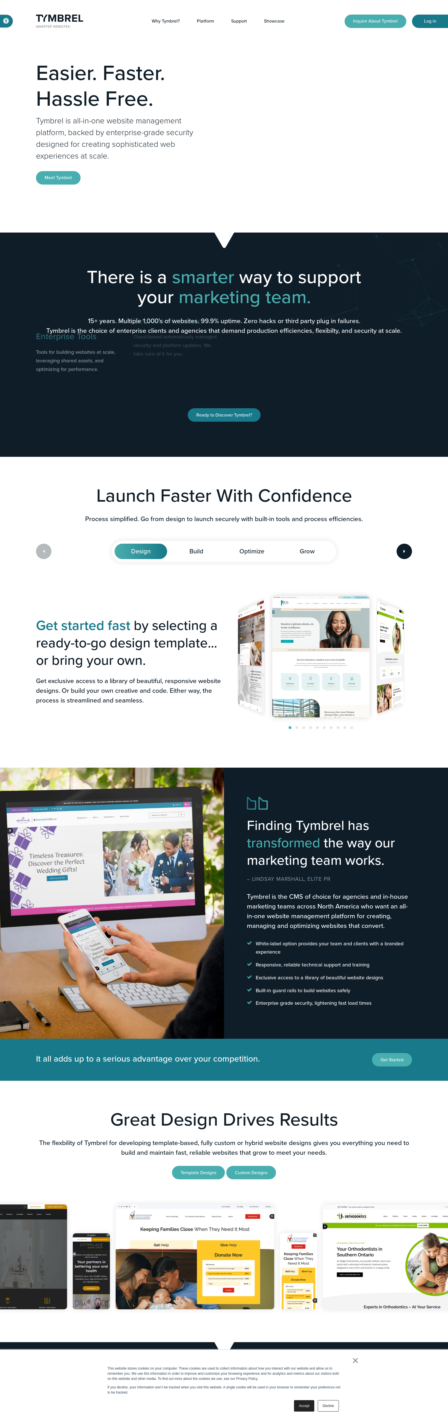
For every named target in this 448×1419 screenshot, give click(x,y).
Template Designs (198, 1172)
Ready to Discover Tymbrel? (224, 415)
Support (239, 21)
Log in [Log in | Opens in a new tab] (430, 21)
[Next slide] (404, 551)
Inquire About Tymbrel (375, 21)
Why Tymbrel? (166, 21)
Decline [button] (328, 1406)
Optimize (251, 551)
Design (141, 551)
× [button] (355, 1360)
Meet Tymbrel (58, 177)
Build (196, 551)
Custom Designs (251, 1172)
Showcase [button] (274, 21)
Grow (307, 551)
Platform (205, 21)
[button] (290, 727)
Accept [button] (304, 1406)
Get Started (392, 1059)
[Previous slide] (43, 551)
